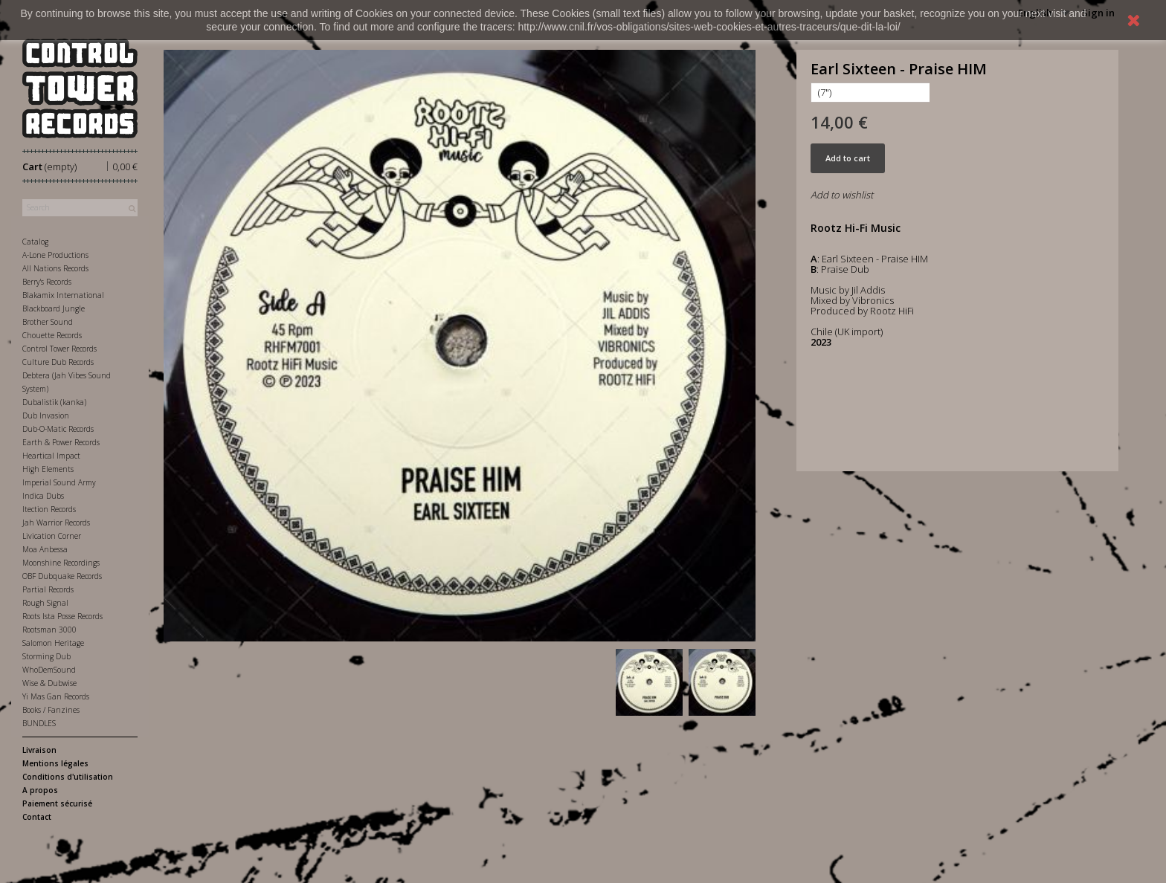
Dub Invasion (45, 415)
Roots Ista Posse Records (62, 616)
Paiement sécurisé (57, 803)
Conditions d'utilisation (67, 777)
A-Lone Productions (55, 255)
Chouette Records (52, 335)
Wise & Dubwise (49, 683)
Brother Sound (47, 322)
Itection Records (49, 509)
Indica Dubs (43, 496)
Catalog (35, 241)
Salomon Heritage (53, 643)
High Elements (48, 469)
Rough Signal (45, 603)
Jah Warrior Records (56, 522)
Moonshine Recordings (61, 562)
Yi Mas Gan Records (55, 696)
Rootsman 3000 (49, 629)
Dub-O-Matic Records (58, 429)
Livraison (39, 750)
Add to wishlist (842, 194)
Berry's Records (46, 281)
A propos (40, 790)
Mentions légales (55, 763)
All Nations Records (55, 268)
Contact (36, 817)
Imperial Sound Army (59, 482)
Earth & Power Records (61, 442)
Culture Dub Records (58, 362)
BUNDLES (39, 723)
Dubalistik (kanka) (54, 402)
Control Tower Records (59, 348)
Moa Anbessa (45, 549)
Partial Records (48, 589)
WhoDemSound (49, 669)
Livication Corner (51, 536)
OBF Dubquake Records (62, 576)
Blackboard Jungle (53, 308)
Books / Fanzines (51, 710)
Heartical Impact (51, 455)
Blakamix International (63, 295)
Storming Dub (46, 656)
